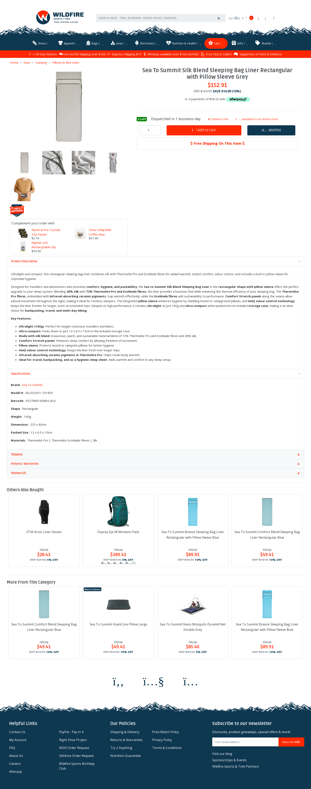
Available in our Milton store (257, 119)
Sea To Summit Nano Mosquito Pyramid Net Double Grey (193, 627)
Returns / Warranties (24, 463)
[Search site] (219, 18)
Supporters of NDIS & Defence (258, 54)
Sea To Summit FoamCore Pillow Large (118, 624)
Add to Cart (204, 130)
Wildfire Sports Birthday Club (77, 766)
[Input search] (154, 18)
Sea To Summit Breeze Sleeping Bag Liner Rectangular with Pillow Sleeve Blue (192, 534)
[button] (271, 130)
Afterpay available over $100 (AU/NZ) (171, 54)
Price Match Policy (165, 732)
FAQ (12, 748)
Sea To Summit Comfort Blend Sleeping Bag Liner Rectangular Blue (267, 534)
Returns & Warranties (126, 740)
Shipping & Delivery (124, 732)
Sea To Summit (32, 385)
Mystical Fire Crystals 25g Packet (46, 232)
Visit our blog (222, 754)
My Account (17, 740)
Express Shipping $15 (124, 54)
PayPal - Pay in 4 (71, 732)
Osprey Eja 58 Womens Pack (118, 532)
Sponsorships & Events (229, 760)
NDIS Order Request (74, 748)
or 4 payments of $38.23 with (217, 99)
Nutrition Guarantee (125, 756)
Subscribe (291, 742)
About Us (16, 756)
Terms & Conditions (167, 748)
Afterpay (15, 771)
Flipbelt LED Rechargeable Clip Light (44, 247)
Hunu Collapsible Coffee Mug (100, 232)
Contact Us (17, 732)
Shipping (16, 454)
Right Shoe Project (73, 740)
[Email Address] (245, 741)
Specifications (20, 373)
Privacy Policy (162, 740)
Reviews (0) (18, 473)
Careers (15, 763)
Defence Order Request (76, 756)
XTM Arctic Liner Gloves (43, 532)
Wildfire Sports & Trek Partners (235, 766)
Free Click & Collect (216, 54)
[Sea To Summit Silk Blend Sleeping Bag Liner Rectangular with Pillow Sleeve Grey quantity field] (150, 130)
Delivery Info (218, 119)
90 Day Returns (43, 54)
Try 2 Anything (121, 748)
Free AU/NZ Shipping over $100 (82, 54)
